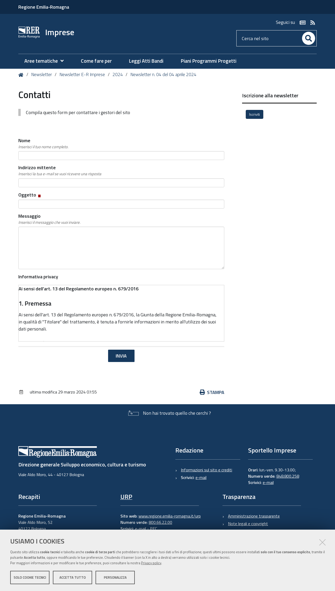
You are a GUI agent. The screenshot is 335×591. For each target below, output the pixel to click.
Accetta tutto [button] (72, 577)
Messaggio (49, 219)
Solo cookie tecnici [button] (30, 577)
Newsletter (41, 74)
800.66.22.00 (160, 522)
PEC (153, 528)
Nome (43, 143)
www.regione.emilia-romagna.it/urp (169, 516)
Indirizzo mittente (59, 170)
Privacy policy (151, 563)
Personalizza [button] (115, 577)
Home (21, 75)
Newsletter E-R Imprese (82, 74)
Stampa (212, 392)
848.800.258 (287, 476)
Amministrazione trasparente (254, 516)
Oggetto (30, 194)
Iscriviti (254, 114)
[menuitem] (46, 61)
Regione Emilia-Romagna (43, 6)
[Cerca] (308, 38)
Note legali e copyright (248, 523)
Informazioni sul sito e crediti (206, 470)
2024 (118, 74)
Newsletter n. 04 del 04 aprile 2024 (163, 74)
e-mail (201, 477)
